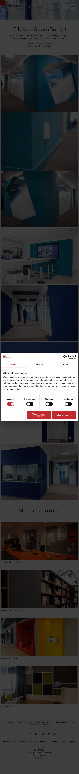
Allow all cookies (64, 415)
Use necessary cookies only (39, 415)
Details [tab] (39, 364)
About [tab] (65, 364)
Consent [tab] (14, 364)
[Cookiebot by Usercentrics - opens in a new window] (65, 357)
